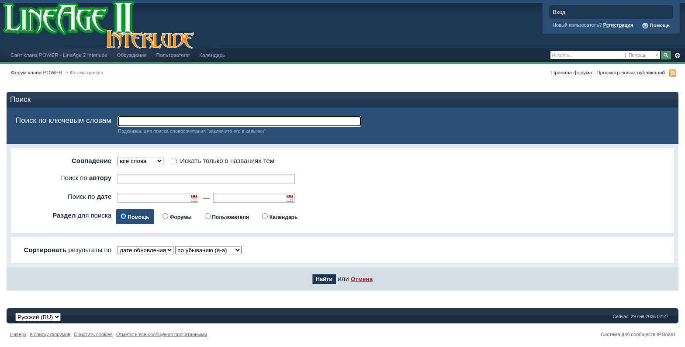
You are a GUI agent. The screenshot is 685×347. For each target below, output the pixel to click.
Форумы (180, 217)
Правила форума (571, 72)
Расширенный (677, 55)
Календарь (212, 55)
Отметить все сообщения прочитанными (161, 334)
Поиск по (85, 177)
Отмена (362, 279)
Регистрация (618, 25)
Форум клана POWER (36, 72)
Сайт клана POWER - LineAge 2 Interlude (58, 55)
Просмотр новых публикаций (630, 72)
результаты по (67, 249)
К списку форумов (50, 334)
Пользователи (173, 55)
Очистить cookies (93, 334)
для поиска (81, 215)
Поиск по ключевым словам (63, 120)
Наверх (18, 334)
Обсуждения (131, 55)
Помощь (656, 25)
